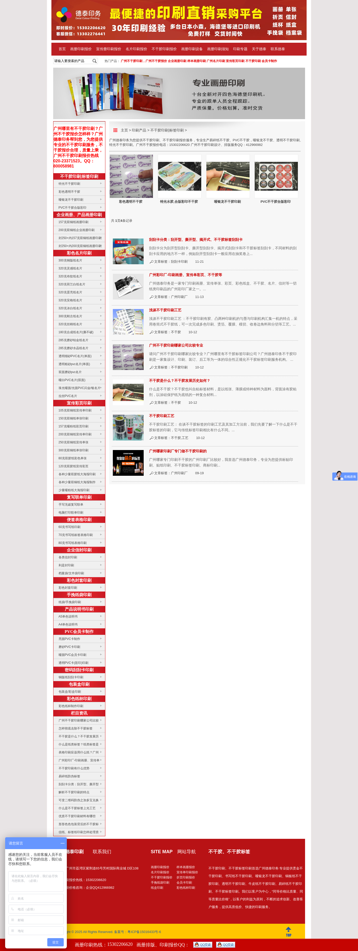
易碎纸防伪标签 (69, 776)
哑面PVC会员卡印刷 (73, 655)
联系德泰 (278, 49)
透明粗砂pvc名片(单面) (74, 364)
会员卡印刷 (184, 882)
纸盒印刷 (157, 888)
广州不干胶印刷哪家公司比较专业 (176, 345)
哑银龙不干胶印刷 (71, 199)
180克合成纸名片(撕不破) (76, 332)
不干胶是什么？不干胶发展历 (79, 736)
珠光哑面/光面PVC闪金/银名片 (79, 388)
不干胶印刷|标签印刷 (79, 176)
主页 (124, 130)
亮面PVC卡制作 (69, 639)
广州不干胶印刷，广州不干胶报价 (144, 61)
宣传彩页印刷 (235, 61)
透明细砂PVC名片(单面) (75, 356)
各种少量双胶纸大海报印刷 (77, 474)
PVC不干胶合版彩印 (73, 207)
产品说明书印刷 (79, 609)
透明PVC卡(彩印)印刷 (74, 663)
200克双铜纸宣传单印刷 (75, 434)
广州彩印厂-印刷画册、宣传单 (79, 760)
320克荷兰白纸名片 (72, 284)
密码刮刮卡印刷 (79, 670)
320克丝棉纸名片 (70, 324)
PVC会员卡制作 (79, 631)
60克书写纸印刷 (69, 527)
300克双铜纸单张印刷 (73, 450)
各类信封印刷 (68, 557)
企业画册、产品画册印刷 (79, 215)
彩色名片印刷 (79, 253)
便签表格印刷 (79, 519)
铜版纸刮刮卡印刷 (71, 677)
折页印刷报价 (186, 877)
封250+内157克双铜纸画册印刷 (80, 238)
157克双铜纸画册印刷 (73, 222)
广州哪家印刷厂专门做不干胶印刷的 (178, 451)
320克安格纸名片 (70, 300)
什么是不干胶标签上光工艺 (77, 808)
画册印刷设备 (192, 49)
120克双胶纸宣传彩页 (73, 466)
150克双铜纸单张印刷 (73, 418)
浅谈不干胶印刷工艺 (165, 310)
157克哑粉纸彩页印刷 (73, 426)
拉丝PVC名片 (68, 396)
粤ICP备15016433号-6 (144, 932)
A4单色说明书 (68, 624)
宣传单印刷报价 (187, 872)
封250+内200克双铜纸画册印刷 (80, 246)
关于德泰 (259, 49)
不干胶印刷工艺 (161, 416)
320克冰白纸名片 (70, 308)
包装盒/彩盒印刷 (70, 691)
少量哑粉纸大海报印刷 (74, 490)
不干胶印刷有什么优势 (74, 768)
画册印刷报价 (81, 49)
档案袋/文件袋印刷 (71, 573)
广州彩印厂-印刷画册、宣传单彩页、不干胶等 (185, 275)
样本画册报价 (186, 867)
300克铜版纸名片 (70, 260)
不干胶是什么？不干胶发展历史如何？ (179, 380)
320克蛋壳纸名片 (70, 292)
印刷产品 (139, 130)
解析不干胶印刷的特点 (74, 792)
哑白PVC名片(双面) (72, 380)
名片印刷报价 (136, 49)
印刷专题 (240, 49)
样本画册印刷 (196, 61)
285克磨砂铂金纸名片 (73, 340)
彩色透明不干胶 (69, 191)
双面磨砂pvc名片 (70, 372)
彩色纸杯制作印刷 (71, 706)
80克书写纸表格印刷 (73, 543)
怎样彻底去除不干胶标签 (76, 728)
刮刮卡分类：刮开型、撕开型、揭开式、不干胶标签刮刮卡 (196, 239)
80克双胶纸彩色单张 (73, 458)
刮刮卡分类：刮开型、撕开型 (79, 784)
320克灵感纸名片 (70, 268)
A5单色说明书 (68, 616)
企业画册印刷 (177, 61)
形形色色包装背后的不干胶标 (79, 824)
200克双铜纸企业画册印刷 (77, 230)
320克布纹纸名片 (70, 276)
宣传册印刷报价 (108, 49)
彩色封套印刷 (79, 580)
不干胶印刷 (253, 61)
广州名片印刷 (216, 61)
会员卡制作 (269, 61)
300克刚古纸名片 (70, 316)
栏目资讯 (79, 713)
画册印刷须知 (218, 49)
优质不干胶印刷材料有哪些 (77, 816)
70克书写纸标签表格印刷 (76, 535)
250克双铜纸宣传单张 (73, 442)
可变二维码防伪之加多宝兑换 (79, 800)
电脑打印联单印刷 (71, 512)
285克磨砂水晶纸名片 (73, 348)
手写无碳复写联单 (71, 504)
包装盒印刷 (79, 684)
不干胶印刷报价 (164, 49)
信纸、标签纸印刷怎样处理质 (79, 832)
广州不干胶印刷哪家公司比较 (79, 720)
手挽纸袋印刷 (79, 595)
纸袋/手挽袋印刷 (70, 602)
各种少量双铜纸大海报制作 (77, 482)
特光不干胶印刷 (69, 184)
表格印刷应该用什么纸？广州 (79, 752)
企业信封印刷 (79, 550)
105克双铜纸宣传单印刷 (75, 410)
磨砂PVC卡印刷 (69, 647)
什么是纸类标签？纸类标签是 (79, 744)
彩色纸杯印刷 (79, 699)
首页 (62, 49)
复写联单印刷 (79, 497)
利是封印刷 (66, 565)
